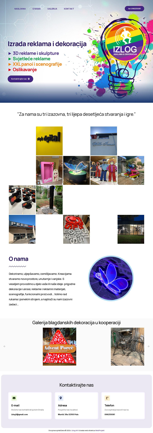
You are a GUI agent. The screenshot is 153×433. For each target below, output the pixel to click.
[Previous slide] (4, 346)
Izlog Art (75, 430)
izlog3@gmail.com (19, 414)
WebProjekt (99, 430)
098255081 (110, 414)
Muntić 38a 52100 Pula (68, 414)
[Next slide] (148, 346)
